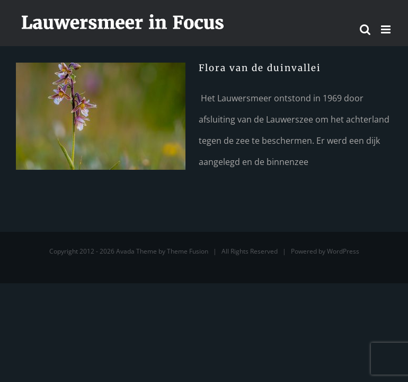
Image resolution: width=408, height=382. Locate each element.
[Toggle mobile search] (365, 29)
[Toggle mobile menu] (386, 29)
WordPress (343, 251)
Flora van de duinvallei (260, 68)
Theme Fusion (187, 251)
